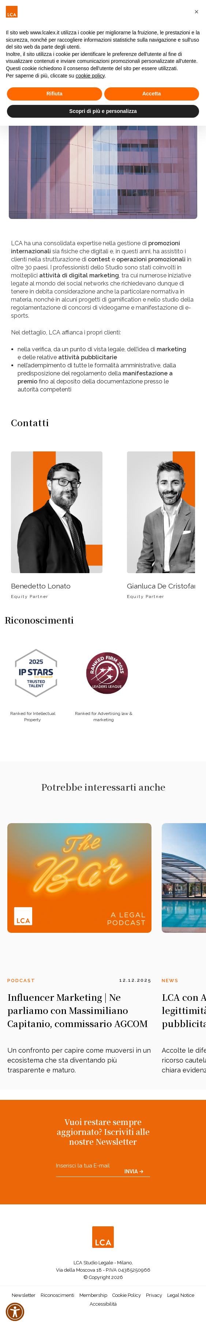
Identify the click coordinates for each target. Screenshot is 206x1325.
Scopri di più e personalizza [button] (102, 111)
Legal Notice (180, 1295)
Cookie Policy (126, 1295)
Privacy (154, 1295)
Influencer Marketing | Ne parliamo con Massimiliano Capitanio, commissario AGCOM (77, 1010)
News (170, 980)
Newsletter (23, 1295)
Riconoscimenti (57, 1295)
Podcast (21, 980)
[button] (196, 12)
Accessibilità (103, 1304)
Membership (93, 1295)
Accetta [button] (151, 93)
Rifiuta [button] (54, 93)
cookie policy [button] (90, 76)
